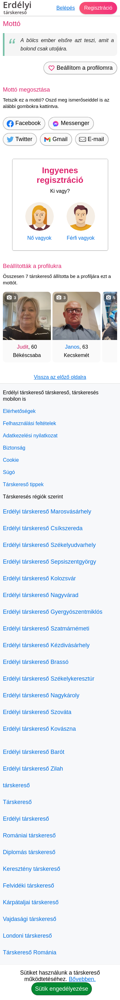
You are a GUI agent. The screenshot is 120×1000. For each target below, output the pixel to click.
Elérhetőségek (19, 411)
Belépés (65, 8)
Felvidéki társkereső (28, 885)
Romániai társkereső (29, 835)
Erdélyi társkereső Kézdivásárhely (46, 645)
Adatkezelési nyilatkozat (30, 435)
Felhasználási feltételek (29, 423)
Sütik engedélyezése (61, 989)
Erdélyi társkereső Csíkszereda (43, 528)
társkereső (16, 785)
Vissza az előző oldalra (60, 377)
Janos (72, 347)
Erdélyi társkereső (26, 819)
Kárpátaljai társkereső (31, 902)
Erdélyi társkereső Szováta (37, 712)
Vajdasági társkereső (29, 919)
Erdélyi (17, 8)
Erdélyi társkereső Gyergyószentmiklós (52, 612)
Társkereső (17, 802)
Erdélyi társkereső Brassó (35, 662)
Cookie (11, 460)
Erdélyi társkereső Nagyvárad (40, 595)
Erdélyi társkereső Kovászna (39, 729)
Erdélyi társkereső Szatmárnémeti (46, 628)
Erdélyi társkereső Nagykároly (41, 695)
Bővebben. (82, 979)
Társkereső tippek (23, 484)
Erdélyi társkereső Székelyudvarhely (49, 545)
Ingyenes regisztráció (60, 175)
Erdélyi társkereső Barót (33, 752)
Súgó (9, 472)
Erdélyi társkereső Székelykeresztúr (48, 678)
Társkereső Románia (29, 952)
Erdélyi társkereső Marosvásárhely (47, 511)
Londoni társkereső (27, 936)
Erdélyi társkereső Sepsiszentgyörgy (49, 561)
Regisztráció (98, 8)
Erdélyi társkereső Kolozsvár (39, 578)
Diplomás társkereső (29, 852)
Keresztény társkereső (31, 869)
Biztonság (14, 448)
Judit (22, 347)
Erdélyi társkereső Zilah (33, 768)
